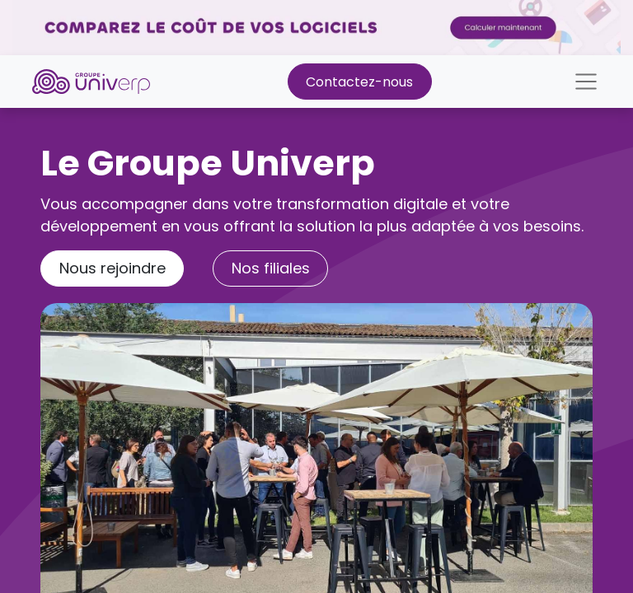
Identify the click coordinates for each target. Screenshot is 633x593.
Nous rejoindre (112, 268)
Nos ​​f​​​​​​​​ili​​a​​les (271, 268)
